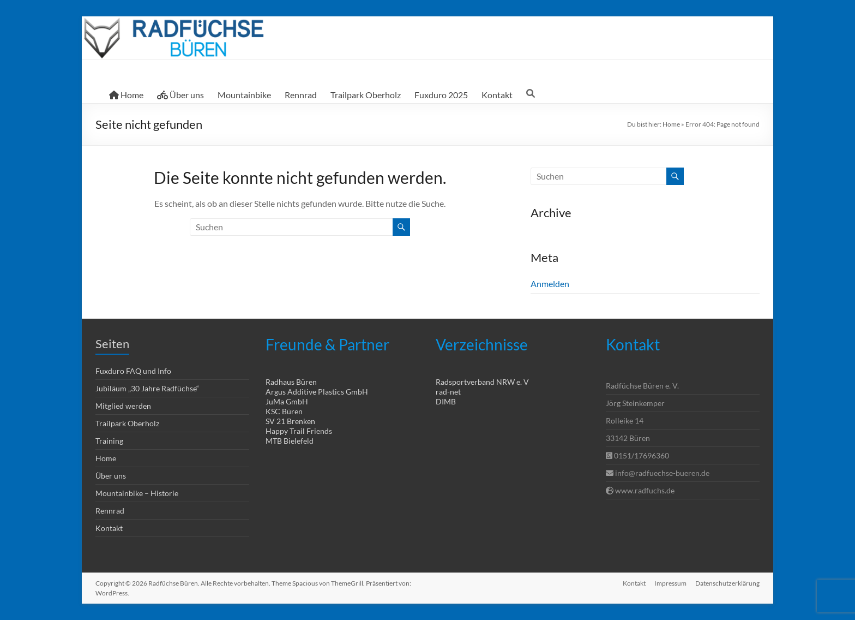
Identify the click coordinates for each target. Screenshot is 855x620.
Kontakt (497, 95)
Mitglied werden (123, 405)
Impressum (670, 583)
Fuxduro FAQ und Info (133, 370)
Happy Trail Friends (299, 431)
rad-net (448, 391)
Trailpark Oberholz (365, 95)
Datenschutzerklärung (727, 583)
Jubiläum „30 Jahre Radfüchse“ (147, 388)
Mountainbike (244, 95)
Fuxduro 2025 (441, 95)
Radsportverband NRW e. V (482, 381)
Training (109, 440)
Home (126, 95)
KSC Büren (284, 411)
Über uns (180, 95)
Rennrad (301, 95)
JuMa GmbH (287, 401)
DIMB (446, 401)
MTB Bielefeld (290, 440)
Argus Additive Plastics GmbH (317, 391)
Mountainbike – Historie (136, 493)
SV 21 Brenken (290, 421)
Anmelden (550, 283)
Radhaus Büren (291, 381)
